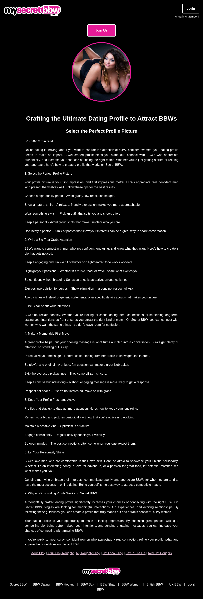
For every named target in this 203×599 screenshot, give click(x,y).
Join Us (101, 30)
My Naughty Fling (88, 553)
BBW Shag (107, 584)
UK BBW (175, 584)
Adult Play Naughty (60, 553)
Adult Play (38, 553)
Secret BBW (18, 584)
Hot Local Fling (112, 553)
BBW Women (131, 584)
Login (190, 8)
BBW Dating (41, 584)
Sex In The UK (136, 553)
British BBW (154, 584)
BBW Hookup (65, 584)
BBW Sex (87, 584)
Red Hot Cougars (160, 553)
